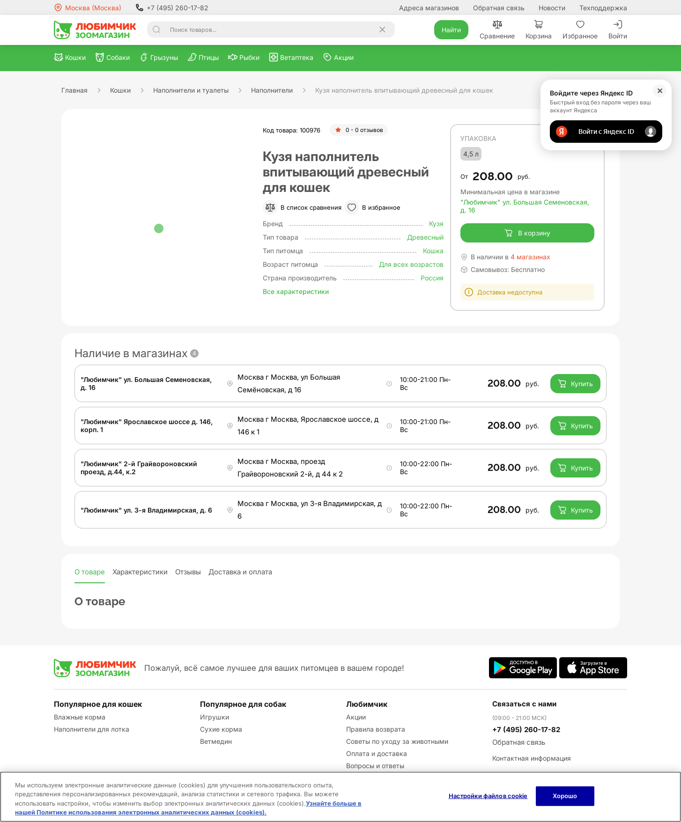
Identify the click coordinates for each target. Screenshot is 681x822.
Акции (356, 717)
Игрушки (214, 717)
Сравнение (497, 30)
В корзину (527, 233)
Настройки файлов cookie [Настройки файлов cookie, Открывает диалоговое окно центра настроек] (488, 796)
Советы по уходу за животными (397, 741)
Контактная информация (531, 758)
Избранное (580, 30)
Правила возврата (375, 729)
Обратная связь (499, 8)
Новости (552, 8)
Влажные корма (79, 717)
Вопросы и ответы (375, 766)
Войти (617, 30)
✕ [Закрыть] (660, 90)
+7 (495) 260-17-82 (171, 7)
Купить (575, 383)
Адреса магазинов (429, 8)
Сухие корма (221, 729)
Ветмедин (216, 741)
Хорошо (565, 796)
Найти (451, 30)
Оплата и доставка (376, 753)
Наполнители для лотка (91, 729)
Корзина (539, 30)
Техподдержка (603, 8)
